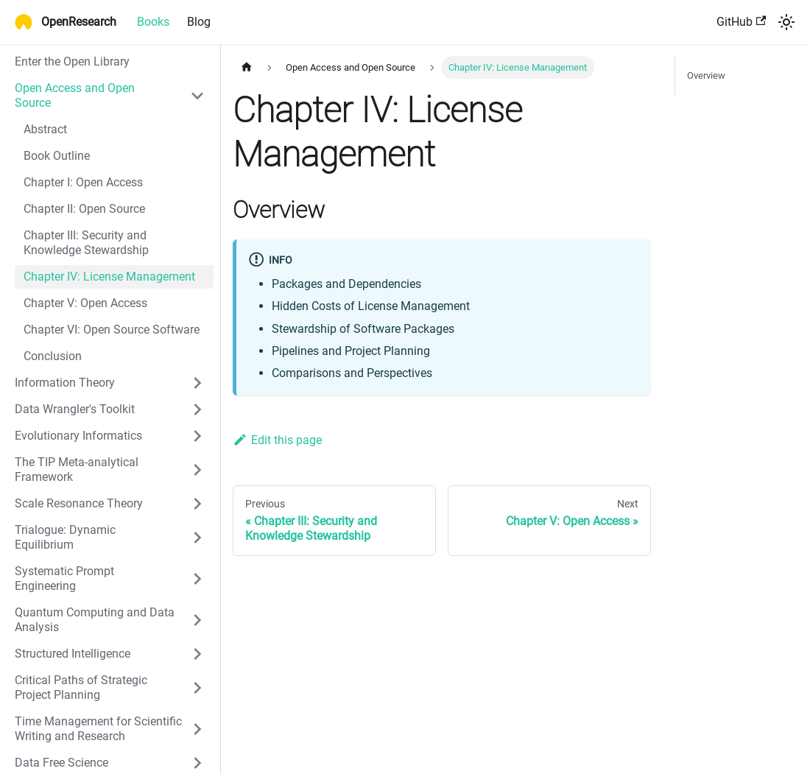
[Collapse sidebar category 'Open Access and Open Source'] (197, 96)
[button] (110, 383)
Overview (706, 75)
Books (153, 22)
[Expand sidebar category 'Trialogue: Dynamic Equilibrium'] (197, 537)
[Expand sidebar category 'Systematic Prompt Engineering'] (197, 579)
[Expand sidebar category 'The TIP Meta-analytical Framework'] (197, 470)
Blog (199, 22)
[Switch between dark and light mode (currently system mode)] (786, 22)
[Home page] (247, 67)
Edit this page (277, 440)
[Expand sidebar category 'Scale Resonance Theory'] (197, 504)
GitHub (741, 22)
